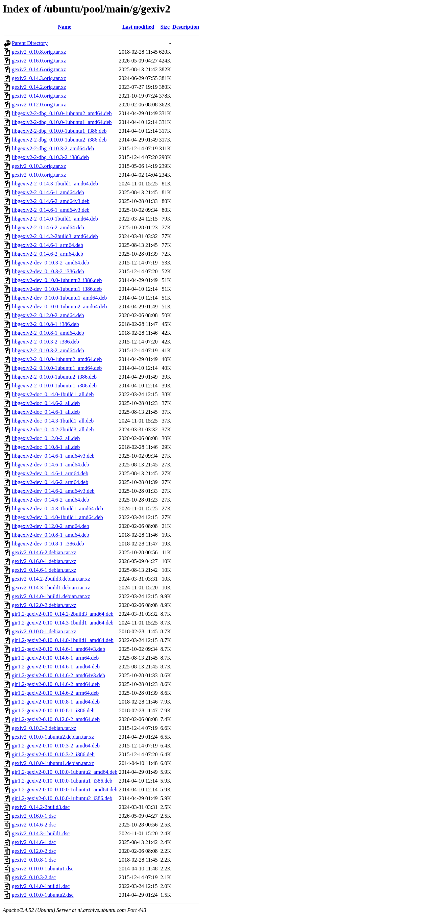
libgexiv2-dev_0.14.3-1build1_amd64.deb (57, 508)
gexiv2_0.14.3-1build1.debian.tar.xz (51, 587)
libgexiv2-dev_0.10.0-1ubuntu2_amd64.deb (59, 306)
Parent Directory (30, 43)
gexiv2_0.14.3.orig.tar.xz (39, 78)
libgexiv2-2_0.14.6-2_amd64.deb (48, 227)
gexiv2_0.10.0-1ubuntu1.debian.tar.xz (53, 763)
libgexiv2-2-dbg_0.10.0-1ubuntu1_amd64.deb (62, 122)
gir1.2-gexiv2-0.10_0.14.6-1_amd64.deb (56, 666)
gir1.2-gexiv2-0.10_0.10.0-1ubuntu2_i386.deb (62, 798)
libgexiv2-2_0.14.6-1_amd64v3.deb (51, 210)
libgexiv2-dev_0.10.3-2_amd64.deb (50, 262)
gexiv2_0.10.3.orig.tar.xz (39, 166)
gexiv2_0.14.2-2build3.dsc (41, 807)
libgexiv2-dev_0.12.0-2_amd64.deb (50, 526)
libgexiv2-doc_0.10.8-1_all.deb (46, 447)
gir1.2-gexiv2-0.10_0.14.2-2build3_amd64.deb (63, 614)
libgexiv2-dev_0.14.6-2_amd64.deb (50, 500)
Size (165, 27)
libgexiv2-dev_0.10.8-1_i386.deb (48, 543)
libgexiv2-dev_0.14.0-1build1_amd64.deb (57, 517)
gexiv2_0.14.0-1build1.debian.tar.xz (51, 596)
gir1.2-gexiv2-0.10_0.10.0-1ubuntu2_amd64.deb (64, 772)
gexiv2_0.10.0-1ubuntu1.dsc (43, 868)
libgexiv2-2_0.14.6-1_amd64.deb (48, 192)
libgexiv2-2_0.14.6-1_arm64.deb (47, 245)
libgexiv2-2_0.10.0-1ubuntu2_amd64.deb (57, 359)
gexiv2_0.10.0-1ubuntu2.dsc (43, 895)
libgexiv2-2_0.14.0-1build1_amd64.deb (55, 219)
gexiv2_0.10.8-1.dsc (34, 860)
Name (64, 27)
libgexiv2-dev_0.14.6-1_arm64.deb (50, 473)
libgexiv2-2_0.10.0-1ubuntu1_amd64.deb (57, 368)
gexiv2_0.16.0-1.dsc (34, 816)
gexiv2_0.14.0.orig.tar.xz (39, 96)
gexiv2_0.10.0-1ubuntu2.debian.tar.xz (53, 737)
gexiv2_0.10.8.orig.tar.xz (39, 52)
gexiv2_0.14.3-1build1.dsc (41, 833)
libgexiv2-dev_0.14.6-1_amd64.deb (50, 464)
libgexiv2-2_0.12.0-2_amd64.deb (48, 315)
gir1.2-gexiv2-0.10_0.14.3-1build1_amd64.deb (63, 623)
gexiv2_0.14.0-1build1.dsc (41, 886)
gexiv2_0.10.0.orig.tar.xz (39, 175)
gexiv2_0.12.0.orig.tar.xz (39, 104)
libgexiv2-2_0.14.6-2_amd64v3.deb (51, 201)
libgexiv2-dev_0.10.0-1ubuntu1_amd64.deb (59, 298)
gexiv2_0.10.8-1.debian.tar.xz (44, 631)
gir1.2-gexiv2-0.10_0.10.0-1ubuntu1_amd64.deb (64, 789)
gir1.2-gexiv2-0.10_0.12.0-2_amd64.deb (56, 719)
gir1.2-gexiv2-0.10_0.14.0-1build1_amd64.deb (63, 640)
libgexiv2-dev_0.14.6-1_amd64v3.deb (53, 456)
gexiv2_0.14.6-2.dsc (34, 825)
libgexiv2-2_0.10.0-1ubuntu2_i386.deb (54, 377)
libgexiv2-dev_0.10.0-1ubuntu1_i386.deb (57, 289)
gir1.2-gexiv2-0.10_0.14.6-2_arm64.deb (55, 693)
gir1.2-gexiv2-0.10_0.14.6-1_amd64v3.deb (58, 649)
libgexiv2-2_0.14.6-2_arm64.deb (47, 254)
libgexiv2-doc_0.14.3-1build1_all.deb (53, 421)
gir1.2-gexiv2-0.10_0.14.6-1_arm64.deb (55, 658)
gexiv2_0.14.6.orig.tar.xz (39, 69)
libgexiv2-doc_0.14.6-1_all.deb (46, 412)
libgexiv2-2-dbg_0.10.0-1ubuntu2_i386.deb (59, 140)
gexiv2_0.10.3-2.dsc (34, 877)
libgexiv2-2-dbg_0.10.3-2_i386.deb (50, 157)
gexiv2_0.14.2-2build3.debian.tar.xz (51, 579)
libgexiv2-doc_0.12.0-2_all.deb (46, 438)
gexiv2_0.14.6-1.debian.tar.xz (44, 570)
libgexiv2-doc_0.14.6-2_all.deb (46, 403)
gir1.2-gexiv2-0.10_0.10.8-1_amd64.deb (56, 702)
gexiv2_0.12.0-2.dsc (34, 851)
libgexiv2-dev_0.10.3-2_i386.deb (48, 271)
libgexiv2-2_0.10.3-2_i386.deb (45, 342)
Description (185, 27)
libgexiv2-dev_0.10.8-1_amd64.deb (50, 535)
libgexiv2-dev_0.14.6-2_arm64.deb (50, 482)
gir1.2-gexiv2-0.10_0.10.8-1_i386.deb (53, 710)
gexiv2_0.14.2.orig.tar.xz (39, 87)
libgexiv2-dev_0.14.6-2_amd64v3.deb (53, 491)
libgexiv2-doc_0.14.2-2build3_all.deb (53, 429)
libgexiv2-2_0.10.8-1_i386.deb (45, 324)
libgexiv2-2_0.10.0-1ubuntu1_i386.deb (54, 385)
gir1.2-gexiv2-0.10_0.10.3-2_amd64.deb (56, 745)
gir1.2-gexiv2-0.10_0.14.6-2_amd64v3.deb (58, 675)
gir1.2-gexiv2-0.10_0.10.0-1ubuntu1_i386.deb (62, 781)
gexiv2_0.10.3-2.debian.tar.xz (44, 728)
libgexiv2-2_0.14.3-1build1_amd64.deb (55, 183)
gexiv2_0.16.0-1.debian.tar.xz (44, 561)
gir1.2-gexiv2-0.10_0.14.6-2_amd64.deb (56, 684)
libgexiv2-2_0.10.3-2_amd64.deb (48, 350)
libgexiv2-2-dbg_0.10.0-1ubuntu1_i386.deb (59, 131)
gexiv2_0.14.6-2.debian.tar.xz (44, 552)
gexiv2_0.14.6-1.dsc (34, 842)
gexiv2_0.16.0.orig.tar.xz (39, 60)
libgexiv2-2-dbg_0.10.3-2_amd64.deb (53, 148)
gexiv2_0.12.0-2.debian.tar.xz (44, 605)
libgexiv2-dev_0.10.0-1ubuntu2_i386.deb (57, 280)
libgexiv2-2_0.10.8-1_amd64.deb (48, 333)
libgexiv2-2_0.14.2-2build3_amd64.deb (55, 236)
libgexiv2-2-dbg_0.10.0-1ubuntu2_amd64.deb (62, 113)
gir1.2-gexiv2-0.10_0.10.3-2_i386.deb (53, 754)
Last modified (138, 27)
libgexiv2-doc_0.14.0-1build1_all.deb (53, 394)
